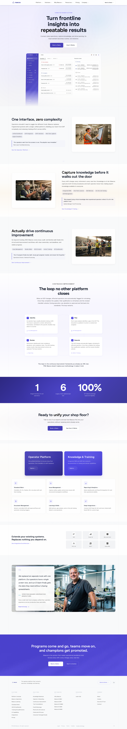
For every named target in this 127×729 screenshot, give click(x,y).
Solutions (48, 2)
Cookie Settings (80, 726)
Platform (39, 2)
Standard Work (16, 704)
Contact (99, 704)
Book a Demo (56, 45)
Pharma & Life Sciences (39, 709)
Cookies (73, 726)
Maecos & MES (58, 699)
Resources (69, 2)
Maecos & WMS (58, 709)
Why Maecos (58, 2)
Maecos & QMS (58, 706)
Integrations (15, 715)
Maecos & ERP (58, 701)
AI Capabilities (15, 712)
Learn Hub (78, 696)
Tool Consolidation (38, 704)
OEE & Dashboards (16, 707)
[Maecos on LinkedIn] (113, 682)
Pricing (77, 2)
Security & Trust (101, 701)
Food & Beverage (37, 707)
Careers (99, 699)
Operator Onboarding (38, 699)
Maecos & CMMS (58, 704)
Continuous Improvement (39, 701)
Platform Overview (16, 696)
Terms (67, 726)
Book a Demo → (109, 2)
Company (85, 2)
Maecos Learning (16, 701)
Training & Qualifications (18, 709)
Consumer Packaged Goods (40, 715)
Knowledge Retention (38, 696)
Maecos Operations (17, 699)
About (98, 696)
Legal (58, 726)
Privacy (63, 726)
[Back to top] (114, 726)
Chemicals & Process (38, 712)
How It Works (70, 45)
